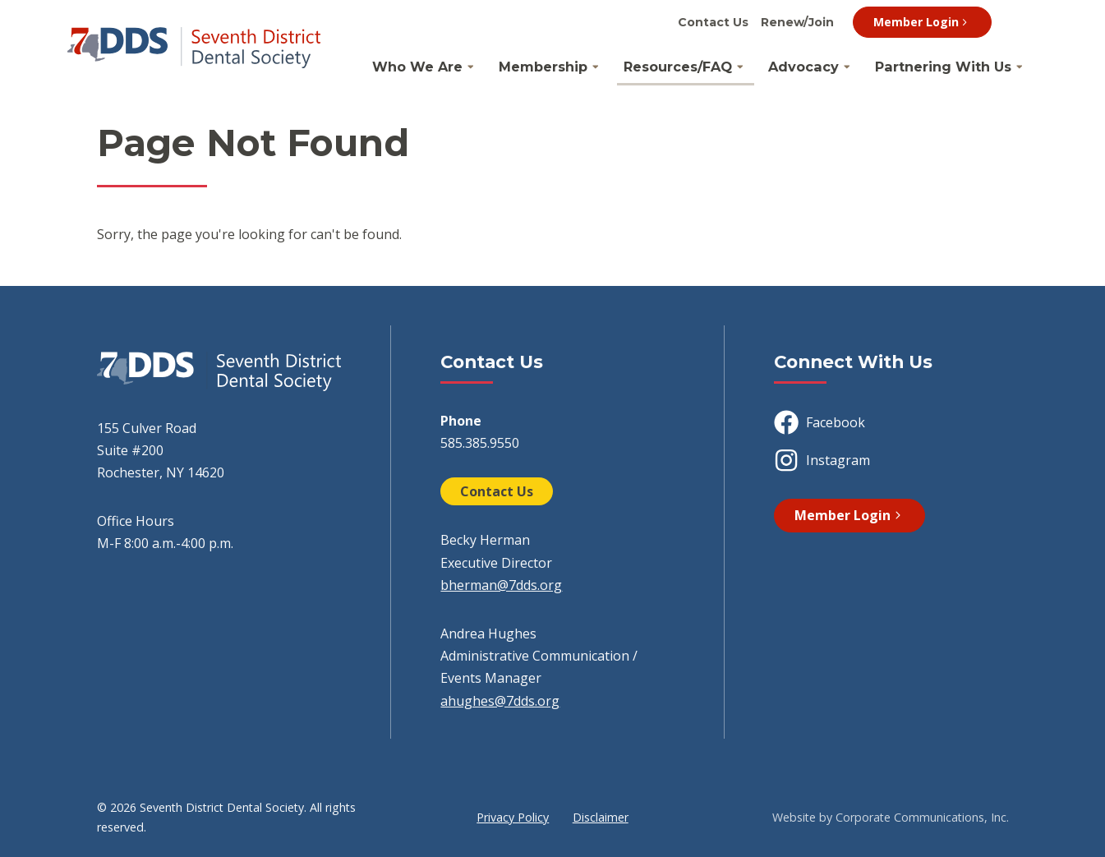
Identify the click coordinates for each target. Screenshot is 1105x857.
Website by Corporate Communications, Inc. (890, 817)
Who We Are (417, 66)
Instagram (821, 460)
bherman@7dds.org (501, 585)
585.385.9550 (479, 443)
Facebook (819, 422)
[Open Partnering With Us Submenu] (1019, 67)
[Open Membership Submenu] (595, 67)
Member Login (922, 22)
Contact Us (713, 22)
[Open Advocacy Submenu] (847, 67)
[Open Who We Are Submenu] (471, 67)
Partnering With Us (943, 66)
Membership (543, 66)
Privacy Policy (513, 817)
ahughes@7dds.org (499, 701)
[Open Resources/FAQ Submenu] (740, 67)
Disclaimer (600, 817)
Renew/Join (797, 22)
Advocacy (803, 66)
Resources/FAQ (678, 66)
